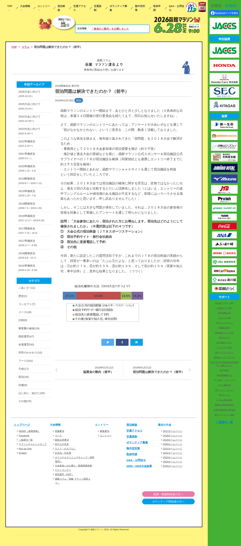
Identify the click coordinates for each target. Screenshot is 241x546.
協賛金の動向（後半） (87, 370)
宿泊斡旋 (61, 8)
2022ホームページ (173, 463)
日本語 (216, 5)
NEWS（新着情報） (30, 441)
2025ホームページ (173, 476)
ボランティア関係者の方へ (176, 516)
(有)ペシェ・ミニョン (224, 390)
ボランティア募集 (118, 8)
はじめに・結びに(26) (32, 403)
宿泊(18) (23, 386)
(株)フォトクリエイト (224, 352)
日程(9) (23, 328)
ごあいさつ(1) (27, 295)
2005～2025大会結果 (139, 476)
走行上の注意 (62, 454)
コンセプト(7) (27, 311)
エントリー (44, 6)
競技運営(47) (26, 345)
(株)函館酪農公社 (224, 375)
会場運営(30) (26, 353)
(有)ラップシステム (224, 323)
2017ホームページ (173, 441)
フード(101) (26, 370)
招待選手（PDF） (65, 489)
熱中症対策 (140, 8)
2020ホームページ (173, 454)
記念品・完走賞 (63, 463)
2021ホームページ (173, 459)
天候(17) (23, 378)
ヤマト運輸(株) (224, 385)
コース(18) (25, 320)
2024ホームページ (173, 472)
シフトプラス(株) (224, 347)
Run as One (25, 459)
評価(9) (23, 395)
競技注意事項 (62, 450)
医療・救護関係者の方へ (176, 508)
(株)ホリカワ (224, 337)
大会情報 (25, 6)
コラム (26, 46)
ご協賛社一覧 (26, 450)
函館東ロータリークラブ (224, 357)
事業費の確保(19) (29, 336)
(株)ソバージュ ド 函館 (224, 415)
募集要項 (105, 441)
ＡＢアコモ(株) (224, 318)
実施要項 (60, 441)
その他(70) (25, 411)
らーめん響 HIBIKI (224, 400)
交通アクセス (79, 8)
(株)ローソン (224, 395)
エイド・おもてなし (66, 459)
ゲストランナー (63, 484)
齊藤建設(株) (224, 328)
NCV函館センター (224, 342)
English (23, 463)
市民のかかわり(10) (30, 361)
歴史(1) (23, 303)
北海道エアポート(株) (224, 303)
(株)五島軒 (224, 370)
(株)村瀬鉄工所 (224, 313)
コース (58, 446)
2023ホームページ (173, 467)
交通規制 (97, 8)
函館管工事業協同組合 (224, 405)
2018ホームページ (173, 446)
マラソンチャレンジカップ (34, 454)
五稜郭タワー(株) (224, 308)
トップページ (22, 435)
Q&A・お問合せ (177, 8)
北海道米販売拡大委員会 (224, 410)
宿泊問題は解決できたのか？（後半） (160, 372)
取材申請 (157, 8)
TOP (9, 6)
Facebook (24, 446)
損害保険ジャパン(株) (224, 333)
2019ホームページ (173, 450)
